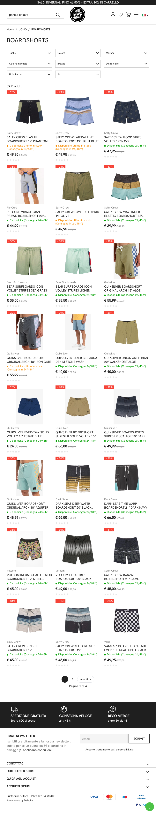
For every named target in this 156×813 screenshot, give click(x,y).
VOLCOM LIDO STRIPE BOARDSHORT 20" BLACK (73, 577)
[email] (104, 738)
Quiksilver (110, 282)
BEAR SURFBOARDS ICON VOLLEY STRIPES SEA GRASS (27, 289)
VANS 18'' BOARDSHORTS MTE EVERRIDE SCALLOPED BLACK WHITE (125, 648)
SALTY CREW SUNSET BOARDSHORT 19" (22, 648)
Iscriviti (139, 739)
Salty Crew (13, 133)
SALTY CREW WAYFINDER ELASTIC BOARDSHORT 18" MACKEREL (123, 214)
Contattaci (78, 764)
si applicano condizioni (36, 750)
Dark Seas (62, 499)
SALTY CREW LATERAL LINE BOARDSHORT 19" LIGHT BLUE (77, 139)
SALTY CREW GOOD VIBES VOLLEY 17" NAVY (122, 139)
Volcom (11, 570)
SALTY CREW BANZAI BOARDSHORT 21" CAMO (121, 577)
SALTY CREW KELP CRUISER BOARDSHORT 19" (75, 648)
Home (10, 29)
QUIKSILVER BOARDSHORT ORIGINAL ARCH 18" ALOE (123, 289)
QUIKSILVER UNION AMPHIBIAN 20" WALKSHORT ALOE (126, 360)
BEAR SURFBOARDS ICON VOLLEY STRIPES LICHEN (74, 289)
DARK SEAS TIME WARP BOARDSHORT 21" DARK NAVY (125, 506)
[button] (29, 53)
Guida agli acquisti (78, 779)
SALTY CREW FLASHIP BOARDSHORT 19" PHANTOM (27, 139)
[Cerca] (58, 15)
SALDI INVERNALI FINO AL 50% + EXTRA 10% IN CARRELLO (78, 2)
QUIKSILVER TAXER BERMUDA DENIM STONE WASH (76, 360)
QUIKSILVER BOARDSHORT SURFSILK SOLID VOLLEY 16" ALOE (76, 434)
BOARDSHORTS (40, 29)
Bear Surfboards (17, 282)
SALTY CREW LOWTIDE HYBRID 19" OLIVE (77, 214)
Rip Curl (12, 207)
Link (130, 749)
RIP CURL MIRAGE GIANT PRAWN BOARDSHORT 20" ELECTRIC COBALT (25, 214)
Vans (107, 641)
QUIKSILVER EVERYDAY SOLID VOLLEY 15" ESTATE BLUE (28, 434)
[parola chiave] (29, 15)
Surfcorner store (78, 771)
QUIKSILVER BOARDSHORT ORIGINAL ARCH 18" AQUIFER (27, 506)
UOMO (23, 29)
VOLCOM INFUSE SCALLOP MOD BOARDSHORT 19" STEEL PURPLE (29, 577)
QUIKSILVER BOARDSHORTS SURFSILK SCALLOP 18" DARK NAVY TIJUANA (124, 434)
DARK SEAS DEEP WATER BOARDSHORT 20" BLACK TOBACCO (73, 506)
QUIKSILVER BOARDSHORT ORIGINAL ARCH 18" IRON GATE (29, 360)
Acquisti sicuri (78, 786)
